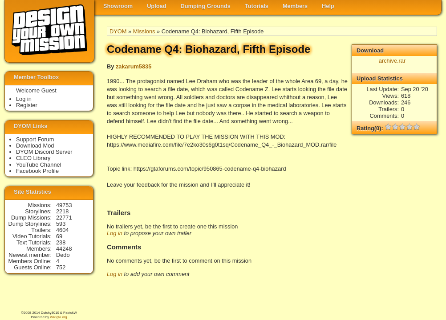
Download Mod (35, 145)
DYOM (117, 31)
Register (26, 105)
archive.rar (392, 60)
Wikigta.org (58, 317)
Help (328, 6)
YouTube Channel (38, 164)
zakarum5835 (133, 66)
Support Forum (35, 139)
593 (60, 223)
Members (295, 6)
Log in (114, 233)
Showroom (118, 6)
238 (60, 242)
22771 (64, 217)
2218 (62, 211)
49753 (64, 205)
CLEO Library (33, 158)
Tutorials (256, 6)
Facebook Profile (37, 171)
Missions (144, 31)
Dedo (63, 255)
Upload (156, 6)
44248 (64, 248)
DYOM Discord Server (44, 151)
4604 (62, 230)
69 (59, 236)
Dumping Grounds (206, 6)
